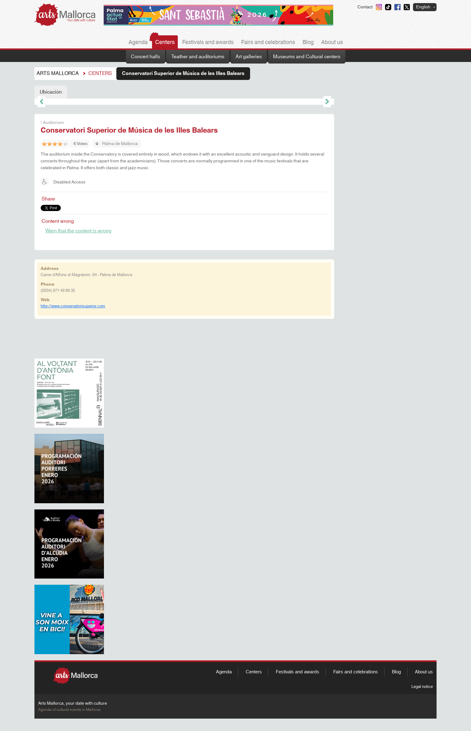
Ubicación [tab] (51, 92)
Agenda (138, 42)
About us (332, 42)
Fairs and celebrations (268, 42)
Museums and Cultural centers (306, 56)
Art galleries (249, 56)
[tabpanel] (184, 102)
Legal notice (422, 686)
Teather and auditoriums (197, 56)
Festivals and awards (208, 42)
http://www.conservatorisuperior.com (73, 306)
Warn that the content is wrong (78, 231)
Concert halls (145, 56)
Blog (308, 42)
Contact (365, 7)
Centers (165, 42)
